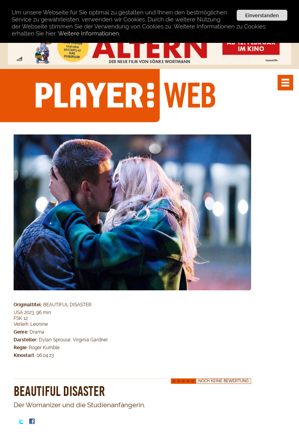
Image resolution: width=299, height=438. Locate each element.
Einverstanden (262, 15)
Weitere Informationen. (89, 33)
